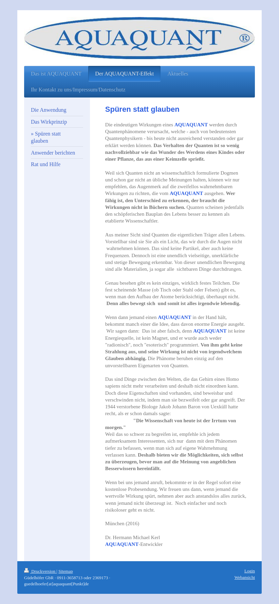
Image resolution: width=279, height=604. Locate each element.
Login (249, 570)
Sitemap (65, 571)
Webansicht (245, 577)
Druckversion (40, 571)
